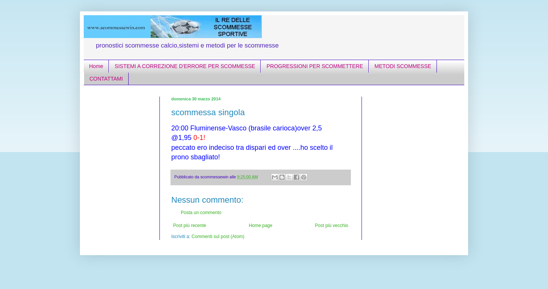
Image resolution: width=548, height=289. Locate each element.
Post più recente (189, 225)
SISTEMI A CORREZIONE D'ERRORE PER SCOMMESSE (185, 66)
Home (96, 66)
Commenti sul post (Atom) (217, 236)
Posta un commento (201, 212)
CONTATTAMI (106, 79)
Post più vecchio (331, 225)
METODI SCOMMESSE (402, 66)
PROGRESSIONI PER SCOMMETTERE (314, 66)
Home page (260, 225)
